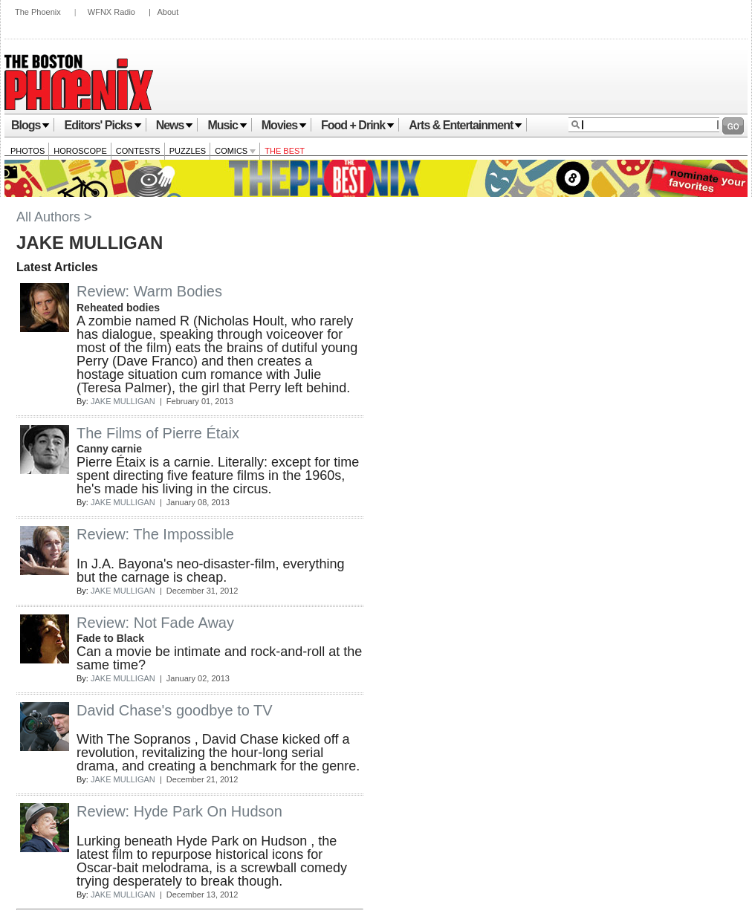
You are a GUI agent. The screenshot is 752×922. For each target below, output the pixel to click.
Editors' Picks (102, 125)
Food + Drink (358, 125)
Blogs (30, 125)
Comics (235, 150)
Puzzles (188, 150)
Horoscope (80, 150)
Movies (284, 125)
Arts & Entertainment (465, 125)
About (167, 11)
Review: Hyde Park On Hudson (179, 811)
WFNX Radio (111, 11)
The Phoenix (38, 11)
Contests (138, 150)
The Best (285, 150)
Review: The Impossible (155, 534)
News (175, 125)
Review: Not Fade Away (155, 622)
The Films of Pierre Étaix (158, 433)
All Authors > (54, 217)
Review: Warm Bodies (149, 291)
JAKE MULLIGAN (123, 401)
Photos (27, 150)
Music (227, 125)
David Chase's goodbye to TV (175, 710)
